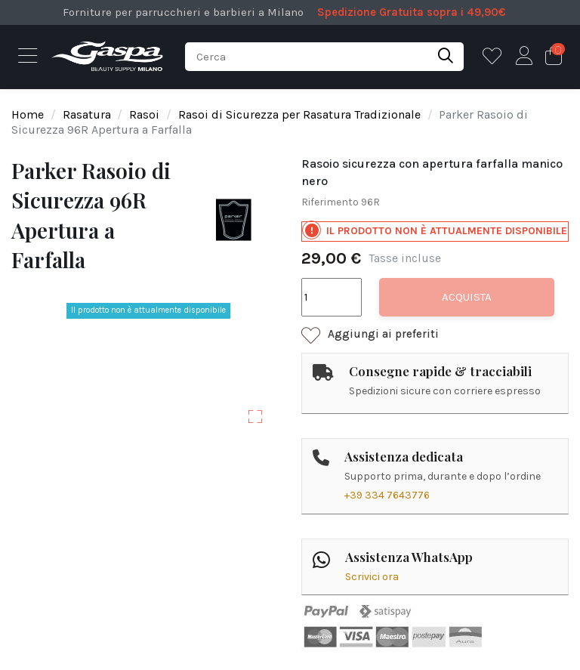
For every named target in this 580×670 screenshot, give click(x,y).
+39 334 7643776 (387, 495)
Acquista (467, 297)
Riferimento (330, 202)
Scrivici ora (372, 576)
